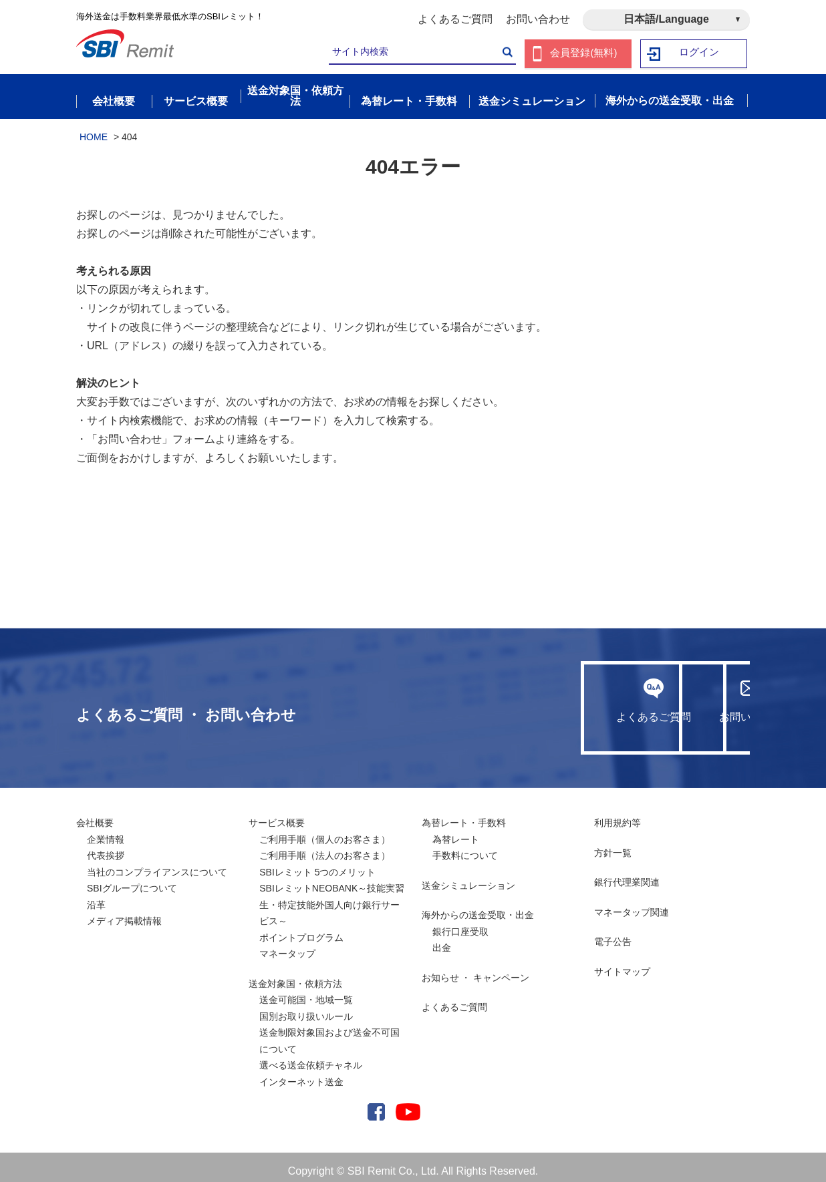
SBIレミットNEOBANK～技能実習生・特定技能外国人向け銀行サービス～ (331, 897)
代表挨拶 (105, 848)
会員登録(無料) (584, 53)
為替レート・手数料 (464, 815)
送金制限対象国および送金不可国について (329, 1033)
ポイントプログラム (301, 929)
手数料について (465, 848)
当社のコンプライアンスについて (157, 864)
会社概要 (95, 815)
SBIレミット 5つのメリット (317, 864)
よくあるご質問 (455, 19)
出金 (441, 940)
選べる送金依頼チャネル (310, 1057)
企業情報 (105, 831)
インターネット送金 (301, 1073)
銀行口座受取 (460, 923)
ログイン (699, 53)
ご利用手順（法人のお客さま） (324, 848)
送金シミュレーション (468, 877)
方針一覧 (613, 844)
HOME (94, 129)
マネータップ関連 (631, 904)
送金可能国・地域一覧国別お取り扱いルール (306, 1000)
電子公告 (613, 934)
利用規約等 (617, 815)
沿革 (96, 897)
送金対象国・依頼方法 (295, 975)
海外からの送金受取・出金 (478, 907)
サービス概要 (277, 815)
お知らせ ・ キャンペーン (476, 969)
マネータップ (287, 946)
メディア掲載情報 (124, 913)
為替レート (455, 831)
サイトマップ (622, 963)
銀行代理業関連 (627, 874)
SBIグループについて (132, 880)
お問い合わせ (538, 19)
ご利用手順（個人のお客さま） (324, 831)
